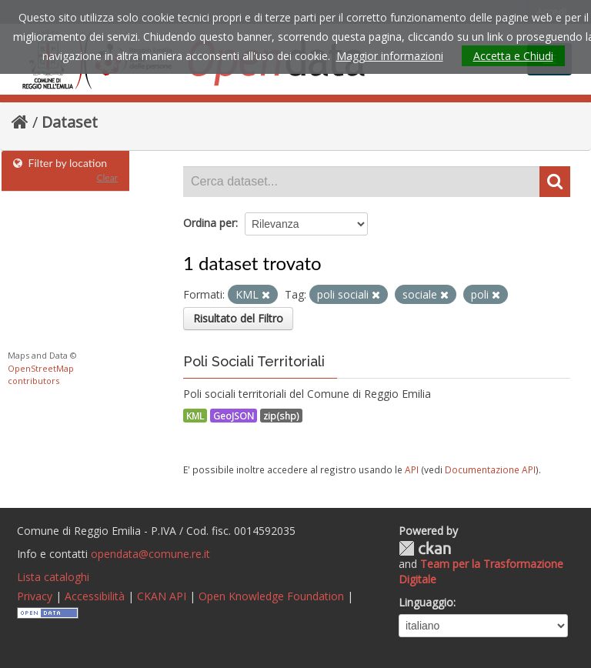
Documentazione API (490, 469)
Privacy (34, 596)
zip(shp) (281, 415)
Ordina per (209, 222)
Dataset (70, 122)
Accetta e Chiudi (513, 55)
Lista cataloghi (53, 576)
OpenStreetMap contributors (41, 374)
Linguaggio (426, 602)
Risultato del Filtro (238, 318)
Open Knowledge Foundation (271, 596)
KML (195, 415)
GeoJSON (233, 415)
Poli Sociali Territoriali (254, 361)
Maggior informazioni (389, 55)
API (412, 469)
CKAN (425, 548)
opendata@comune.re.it (150, 553)
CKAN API (161, 596)
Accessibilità (95, 596)
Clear (107, 177)
